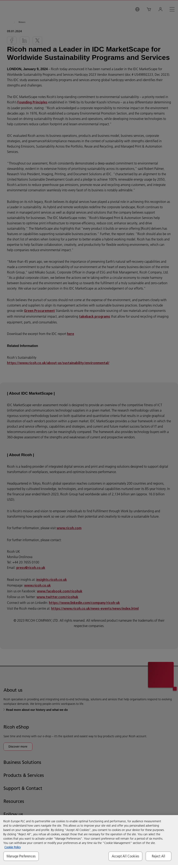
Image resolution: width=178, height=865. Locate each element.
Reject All (158, 856)
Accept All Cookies (125, 856)
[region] (89, 840)
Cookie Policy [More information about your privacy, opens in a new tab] (12, 847)
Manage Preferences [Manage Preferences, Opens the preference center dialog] (21, 856)
